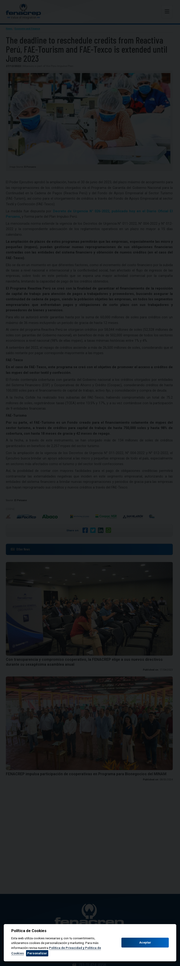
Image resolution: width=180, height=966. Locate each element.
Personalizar (37, 953)
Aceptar (145, 942)
